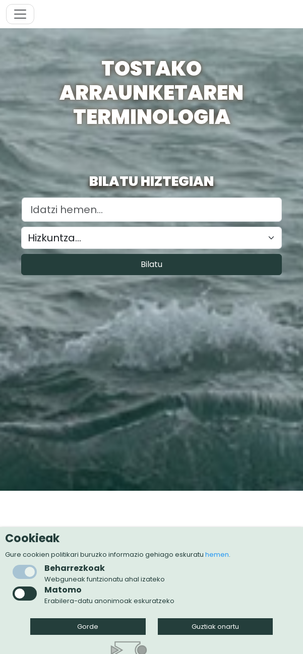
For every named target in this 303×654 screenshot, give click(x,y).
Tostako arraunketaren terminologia (151, 92)
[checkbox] (25, 593)
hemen (217, 554)
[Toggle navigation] (20, 14)
